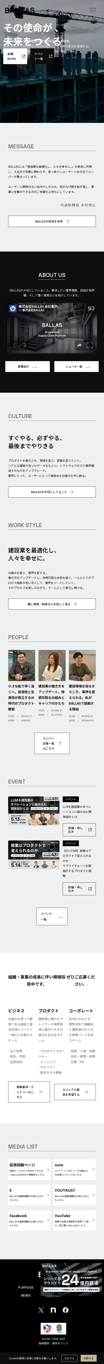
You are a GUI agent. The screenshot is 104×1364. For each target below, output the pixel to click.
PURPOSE (26, 1287)
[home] (20, 10)
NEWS (26, 1295)
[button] (93, 10)
